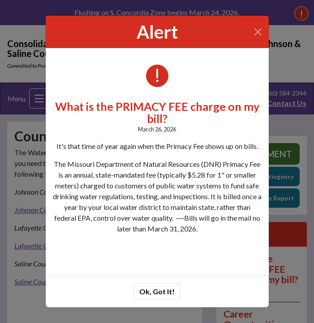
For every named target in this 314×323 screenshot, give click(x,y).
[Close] (258, 32)
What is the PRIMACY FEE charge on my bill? (157, 113)
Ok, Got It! (157, 291)
